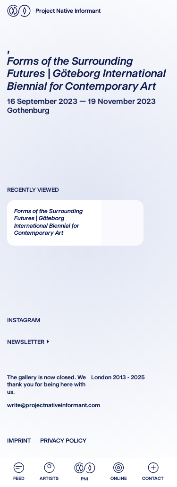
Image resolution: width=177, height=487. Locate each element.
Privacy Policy (63, 440)
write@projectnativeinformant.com (46, 405)
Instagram (24, 320)
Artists (49, 471)
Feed (19, 471)
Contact (153, 471)
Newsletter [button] (28, 341)
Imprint (19, 440)
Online (118, 471)
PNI (84, 471)
